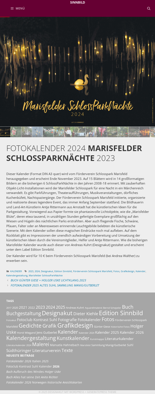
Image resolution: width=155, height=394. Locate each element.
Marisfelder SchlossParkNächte (46, 275)
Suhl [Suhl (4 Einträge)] (130, 345)
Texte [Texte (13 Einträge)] (67, 350)
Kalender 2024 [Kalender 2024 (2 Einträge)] (86, 332)
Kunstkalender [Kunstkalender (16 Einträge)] (73, 338)
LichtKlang (48, 280)
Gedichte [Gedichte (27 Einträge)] (30, 325)
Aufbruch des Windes (33, 372)
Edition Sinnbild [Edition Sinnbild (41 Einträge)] (121, 313)
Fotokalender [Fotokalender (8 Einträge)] (89, 319)
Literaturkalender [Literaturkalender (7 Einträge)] (119, 338)
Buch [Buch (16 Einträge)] (127, 307)
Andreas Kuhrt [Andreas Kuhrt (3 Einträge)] (75, 308)
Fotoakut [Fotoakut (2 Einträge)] (11, 320)
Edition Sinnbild (63, 271)
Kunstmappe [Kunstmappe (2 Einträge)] (97, 339)
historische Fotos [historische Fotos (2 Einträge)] (120, 326)
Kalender (16, 271)
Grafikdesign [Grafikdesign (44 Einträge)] (75, 325)
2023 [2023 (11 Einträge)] (40, 307)
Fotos (116, 271)
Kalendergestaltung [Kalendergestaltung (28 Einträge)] (31, 338)
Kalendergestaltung (17, 275)
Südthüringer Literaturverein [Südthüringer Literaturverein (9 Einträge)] (33, 350)
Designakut (47, 271)
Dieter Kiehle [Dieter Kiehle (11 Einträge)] (85, 313)
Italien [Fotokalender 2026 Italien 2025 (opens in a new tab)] (27, 361)
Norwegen (44, 382)
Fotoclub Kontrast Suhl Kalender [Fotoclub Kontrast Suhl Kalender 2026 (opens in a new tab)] (32, 366)
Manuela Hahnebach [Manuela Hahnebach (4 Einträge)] (64, 345)
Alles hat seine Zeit (32, 377)
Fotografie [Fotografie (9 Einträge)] (67, 319)
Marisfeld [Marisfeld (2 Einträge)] (85, 345)
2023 (30, 271)
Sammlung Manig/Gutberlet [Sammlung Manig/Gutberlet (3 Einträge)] (108, 345)
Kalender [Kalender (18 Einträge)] (68, 331)
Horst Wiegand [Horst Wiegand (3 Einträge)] (26, 333)
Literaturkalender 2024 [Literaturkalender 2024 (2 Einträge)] (18, 345)
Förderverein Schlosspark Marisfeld (92, 271)
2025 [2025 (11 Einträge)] (60, 307)
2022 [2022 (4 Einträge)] (31, 308)
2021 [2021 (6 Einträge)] (23, 307)
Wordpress (76, 392)
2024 (37, 271)
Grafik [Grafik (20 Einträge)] (49, 325)
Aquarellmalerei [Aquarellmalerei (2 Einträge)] (93, 307)
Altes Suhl (55, 285)
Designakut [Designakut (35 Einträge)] (57, 313)
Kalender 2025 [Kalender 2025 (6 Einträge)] (107, 332)
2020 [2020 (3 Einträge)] (15, 308)
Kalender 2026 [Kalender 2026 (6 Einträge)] (132, 332)
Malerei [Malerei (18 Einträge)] (40, 344)
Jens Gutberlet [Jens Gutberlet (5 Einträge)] (47, 332)
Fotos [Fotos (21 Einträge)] (108, 319)
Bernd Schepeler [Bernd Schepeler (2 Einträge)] (112, 307)
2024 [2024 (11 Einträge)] (50, 307)
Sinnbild (77, 2)
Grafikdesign (127, 271)
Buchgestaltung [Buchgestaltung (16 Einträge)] (23, 313)
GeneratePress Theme (101, 392)
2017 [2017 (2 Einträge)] (8, 307)
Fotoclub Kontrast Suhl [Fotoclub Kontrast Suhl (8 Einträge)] (37, 319)
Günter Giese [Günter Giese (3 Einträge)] (102, 326)
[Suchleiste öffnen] (149, 8)
